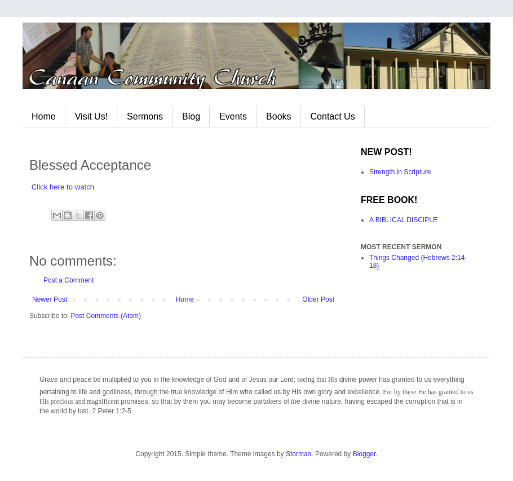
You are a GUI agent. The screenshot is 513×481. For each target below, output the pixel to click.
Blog (191, 116)
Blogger (364, 454)
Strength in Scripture (400, 172)
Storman (298, 454)
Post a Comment (68, 280)
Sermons (145, 116)
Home (44, 116)
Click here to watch (63, 187)
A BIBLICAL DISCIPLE (403, 220)
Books (278, 116)
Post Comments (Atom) (105, 316)
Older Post (318, 299)
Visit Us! (91, 116)
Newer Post (49, 299)
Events (233, 116)
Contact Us (333, 116)
